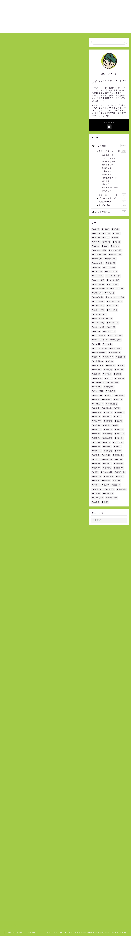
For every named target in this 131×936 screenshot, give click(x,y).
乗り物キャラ (107, 165)
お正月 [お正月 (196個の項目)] (98, 259)
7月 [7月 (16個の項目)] (97, 238)
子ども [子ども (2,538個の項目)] (98, 391)
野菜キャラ (106, 191)
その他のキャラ (108, 162)
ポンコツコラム (110, 211)
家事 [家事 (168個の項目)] (120, 395)
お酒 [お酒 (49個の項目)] (97, 267)
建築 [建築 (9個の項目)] (96, 408)
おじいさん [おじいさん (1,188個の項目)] (100, 250)
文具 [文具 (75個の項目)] (108, 417)
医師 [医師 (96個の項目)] (109, 370)
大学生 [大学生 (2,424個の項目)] (113, 382)
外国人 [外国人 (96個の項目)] (120, 378)
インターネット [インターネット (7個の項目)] (114, 276)
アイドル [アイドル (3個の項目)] (98, 271)
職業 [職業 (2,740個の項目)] (118, 455)
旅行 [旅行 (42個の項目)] (109, 421)
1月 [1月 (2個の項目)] (96, 229)
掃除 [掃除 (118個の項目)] (97, 412)
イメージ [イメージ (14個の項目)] (98, 276)
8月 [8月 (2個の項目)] (106, 238)
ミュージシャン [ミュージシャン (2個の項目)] (100, 348)
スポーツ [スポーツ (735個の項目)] (99, 310)
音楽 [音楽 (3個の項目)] (96, 485)
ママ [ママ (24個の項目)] (97, 344)
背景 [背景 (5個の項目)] (96, 459)
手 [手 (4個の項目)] (118, 408)
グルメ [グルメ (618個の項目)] (98, 293)
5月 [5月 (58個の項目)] (107, 233)
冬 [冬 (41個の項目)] (122, 365)
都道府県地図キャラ (110, 188)
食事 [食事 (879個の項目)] (110, 489)
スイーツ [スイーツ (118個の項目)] (99, 306)
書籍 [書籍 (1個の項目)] (107, 425)
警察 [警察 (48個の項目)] (108, 468)
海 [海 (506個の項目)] (97, 438)
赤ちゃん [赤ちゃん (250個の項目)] (107, 472)
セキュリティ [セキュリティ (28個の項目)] (100, 314)
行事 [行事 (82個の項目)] (97, 464)
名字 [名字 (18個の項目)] (108, 374)
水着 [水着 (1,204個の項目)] (120, 434)
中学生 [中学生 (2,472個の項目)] (115, 353)
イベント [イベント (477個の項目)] (112, 271)
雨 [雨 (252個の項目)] (117, 481)
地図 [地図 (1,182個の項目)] (98, 378)
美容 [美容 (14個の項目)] (107, 455)
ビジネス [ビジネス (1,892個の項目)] (99, 335)
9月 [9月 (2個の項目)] (116, 238)
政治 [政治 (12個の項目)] (109, 412)
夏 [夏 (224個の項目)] (109, 378)
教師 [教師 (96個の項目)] (97, 417)
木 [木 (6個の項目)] (116, 425)
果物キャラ (106, 175)
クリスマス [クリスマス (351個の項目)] (117, 289)
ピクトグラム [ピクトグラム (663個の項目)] (116, 335)
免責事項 (31, 932)
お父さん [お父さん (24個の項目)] (98, 263)
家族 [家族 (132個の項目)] (107, 399)
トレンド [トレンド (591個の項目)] (99, 323)
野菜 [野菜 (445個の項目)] (109, 476)
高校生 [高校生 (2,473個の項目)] (98, 498)
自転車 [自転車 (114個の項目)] (108, 459)
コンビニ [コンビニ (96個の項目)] (98, 297)
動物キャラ (106, 168)
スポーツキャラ (108, 158)
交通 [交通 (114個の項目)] (121, 357)
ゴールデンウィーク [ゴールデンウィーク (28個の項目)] (116, 297)
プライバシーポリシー (15, 932)
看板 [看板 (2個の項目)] (118, 446)
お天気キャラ (107, 155)
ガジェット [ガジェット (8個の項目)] (99, 284)
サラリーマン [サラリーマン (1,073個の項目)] (115, 301)
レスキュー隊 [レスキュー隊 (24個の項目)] (100, 353)
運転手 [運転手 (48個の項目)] (120, 472)
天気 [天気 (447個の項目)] (97, 387)
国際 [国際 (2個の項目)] (118, 374)
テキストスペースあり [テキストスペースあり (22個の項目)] (103, 318)
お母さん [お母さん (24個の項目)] (111, 259)
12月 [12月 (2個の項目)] (117, 242)
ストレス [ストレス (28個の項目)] (113, 306)
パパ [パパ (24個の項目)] (97, 331)
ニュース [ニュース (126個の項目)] (113, 323)
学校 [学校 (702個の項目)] (111, 391)
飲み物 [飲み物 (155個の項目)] (109, 493)
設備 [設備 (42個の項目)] (97, 468)
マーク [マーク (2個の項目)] (108, 344)
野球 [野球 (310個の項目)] (97, 476)
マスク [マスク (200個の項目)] (116, 340)
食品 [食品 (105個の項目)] (122, 489)
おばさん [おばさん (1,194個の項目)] (116, 254)
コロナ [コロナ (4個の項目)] (110, 293)
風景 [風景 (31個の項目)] (117, 485)
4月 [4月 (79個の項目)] (97, 233)
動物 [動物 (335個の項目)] (97, 370)
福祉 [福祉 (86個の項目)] (109, 451)
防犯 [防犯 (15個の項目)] (120, 476)
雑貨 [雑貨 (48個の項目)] (107, 481)
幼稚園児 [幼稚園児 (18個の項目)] (112, 404)
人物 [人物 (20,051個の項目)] (98, 361)
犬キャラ (106, 181)
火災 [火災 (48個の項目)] (119, 438)
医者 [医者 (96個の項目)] (97, 374)
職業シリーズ (112, 201)
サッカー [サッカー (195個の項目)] (99, 301)
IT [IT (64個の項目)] (106, 246)
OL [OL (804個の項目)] (116, 246)
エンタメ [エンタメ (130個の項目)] (99, 280)
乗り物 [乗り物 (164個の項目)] (109, 357)
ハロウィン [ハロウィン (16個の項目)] (99, 327)
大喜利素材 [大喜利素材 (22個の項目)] (99, 382)
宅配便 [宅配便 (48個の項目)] (98, 395)
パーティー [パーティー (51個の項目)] (110, 331)
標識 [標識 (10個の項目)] (97, 434)
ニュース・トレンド (112, 194)
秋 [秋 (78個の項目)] (119, 451)
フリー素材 (110, 145)
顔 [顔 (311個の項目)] (107, 485)
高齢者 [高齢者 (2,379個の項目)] (112, 498)
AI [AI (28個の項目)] (96, 246)
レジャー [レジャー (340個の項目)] (116, 348)
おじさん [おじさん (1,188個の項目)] (116, 250)
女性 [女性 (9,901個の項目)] (109, 387)
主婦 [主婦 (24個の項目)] (97, 357)
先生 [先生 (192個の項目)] (111, 365)
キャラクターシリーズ (112, 151)
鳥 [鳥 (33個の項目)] (106, 502)
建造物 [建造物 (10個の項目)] (108, 408)
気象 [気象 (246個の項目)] (108, 434)
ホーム (76, 4)
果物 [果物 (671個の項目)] (97, 429)
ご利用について (91, 4)
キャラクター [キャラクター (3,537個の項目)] (101, 289)
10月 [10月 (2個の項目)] (97, 242)
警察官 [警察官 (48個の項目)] (119, 468)
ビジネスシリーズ (112, 198)
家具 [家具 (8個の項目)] (96, 399)
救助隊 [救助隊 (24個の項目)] (120, 412)
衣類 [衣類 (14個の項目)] (108, 464)
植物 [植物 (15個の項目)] (119, 429)
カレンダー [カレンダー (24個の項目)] (114, 280)
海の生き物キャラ (109, 178)
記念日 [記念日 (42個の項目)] (119, 464)
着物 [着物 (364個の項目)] (97, 451)
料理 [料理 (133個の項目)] (97, 421)
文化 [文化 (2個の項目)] (118, 417)
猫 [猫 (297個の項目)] (107, 442)
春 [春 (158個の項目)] (97, 425)
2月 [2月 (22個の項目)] (106, 229)
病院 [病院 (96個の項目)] (108, 446)
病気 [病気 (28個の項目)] (97, 446)
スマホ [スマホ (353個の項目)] (113, 310)
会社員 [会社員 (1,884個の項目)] (98, 365)
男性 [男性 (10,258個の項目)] (119, 442)
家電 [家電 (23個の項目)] (119, 399)
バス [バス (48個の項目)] (112, 327)
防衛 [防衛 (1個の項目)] (96, 481)
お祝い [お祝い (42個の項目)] (111, 263)
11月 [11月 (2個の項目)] (107, 242)
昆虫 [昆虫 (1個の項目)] (119, 421)
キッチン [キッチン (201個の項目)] (113, 284)
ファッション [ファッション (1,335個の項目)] (101, 340)
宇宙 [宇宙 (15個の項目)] (109, 395)
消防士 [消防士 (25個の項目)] (108, 438)
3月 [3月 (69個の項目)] (116, 229)
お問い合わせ (109, 4)
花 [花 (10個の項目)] (119, 459)
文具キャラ (106, 171)
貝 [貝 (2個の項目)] (96, 472)
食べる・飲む (112, 205)
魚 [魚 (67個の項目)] (96, 502)
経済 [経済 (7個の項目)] (96, 455)
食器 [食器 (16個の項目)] (97, 493)
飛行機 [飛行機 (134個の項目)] (98, 489)
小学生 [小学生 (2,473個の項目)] (98, 404)
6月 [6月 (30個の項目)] (117, 233)
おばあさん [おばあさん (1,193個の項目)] (100, 254)
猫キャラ (106, 184)
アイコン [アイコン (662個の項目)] (110, 267)
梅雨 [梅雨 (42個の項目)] (109, 429)
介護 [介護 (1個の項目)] (110, 361)
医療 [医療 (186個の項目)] (120, 370)
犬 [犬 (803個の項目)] (97, 442)
